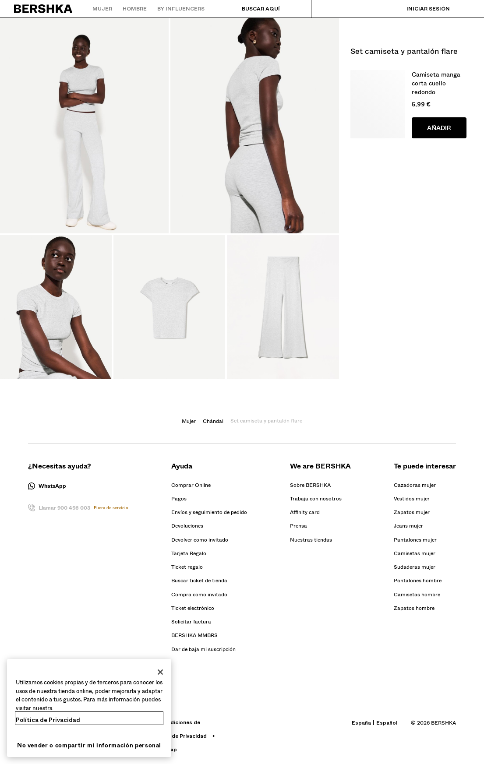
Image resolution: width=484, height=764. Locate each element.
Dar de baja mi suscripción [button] (203, 649)
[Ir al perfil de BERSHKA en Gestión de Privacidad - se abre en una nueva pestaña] (178, 736)
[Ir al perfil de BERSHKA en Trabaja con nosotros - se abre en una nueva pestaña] (316, 499)
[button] (78, 486)
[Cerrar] (160, 672)
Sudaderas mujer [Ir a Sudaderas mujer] (414, 567)
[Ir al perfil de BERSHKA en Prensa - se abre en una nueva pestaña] (298, 526)
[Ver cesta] (463, 9)
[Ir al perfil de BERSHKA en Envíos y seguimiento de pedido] (209, 512)
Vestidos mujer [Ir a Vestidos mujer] (412, 499)
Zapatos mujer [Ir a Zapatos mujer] (412, 512)
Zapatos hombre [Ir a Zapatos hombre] (414, 608)
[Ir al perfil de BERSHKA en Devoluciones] (187, 526)
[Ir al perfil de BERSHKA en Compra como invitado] (199, 595)
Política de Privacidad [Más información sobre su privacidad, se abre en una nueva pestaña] (48, 720)
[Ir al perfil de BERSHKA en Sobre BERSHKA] (310, 485)
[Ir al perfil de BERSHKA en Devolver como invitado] (199, 540)
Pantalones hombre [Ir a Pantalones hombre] (418, 580)
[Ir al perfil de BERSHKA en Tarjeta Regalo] (188, 553)
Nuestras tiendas (311, 540)
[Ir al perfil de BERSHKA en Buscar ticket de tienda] (199, 580)
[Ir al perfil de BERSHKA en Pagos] (179, 499)
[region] (89, 708)
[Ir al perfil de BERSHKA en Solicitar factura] (191, 622)
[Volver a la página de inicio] (43, 9)
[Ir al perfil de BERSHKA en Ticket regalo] (187, 567)
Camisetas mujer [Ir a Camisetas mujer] (414, 553)
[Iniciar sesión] (419, 9)
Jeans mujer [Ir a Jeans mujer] (408, 526)
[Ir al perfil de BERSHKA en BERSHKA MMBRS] (194, 635)
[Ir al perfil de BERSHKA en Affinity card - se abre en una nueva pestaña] (305, 512)
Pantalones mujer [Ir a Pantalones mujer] (415, 540)
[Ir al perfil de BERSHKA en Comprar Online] (191, 485)
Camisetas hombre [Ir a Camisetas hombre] (417, 595)
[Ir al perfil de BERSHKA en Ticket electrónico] (192, 608)
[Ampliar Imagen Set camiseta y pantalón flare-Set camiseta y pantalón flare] (84, 125)
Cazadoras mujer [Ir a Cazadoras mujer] (415, 485)
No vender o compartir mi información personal (89, 745)
